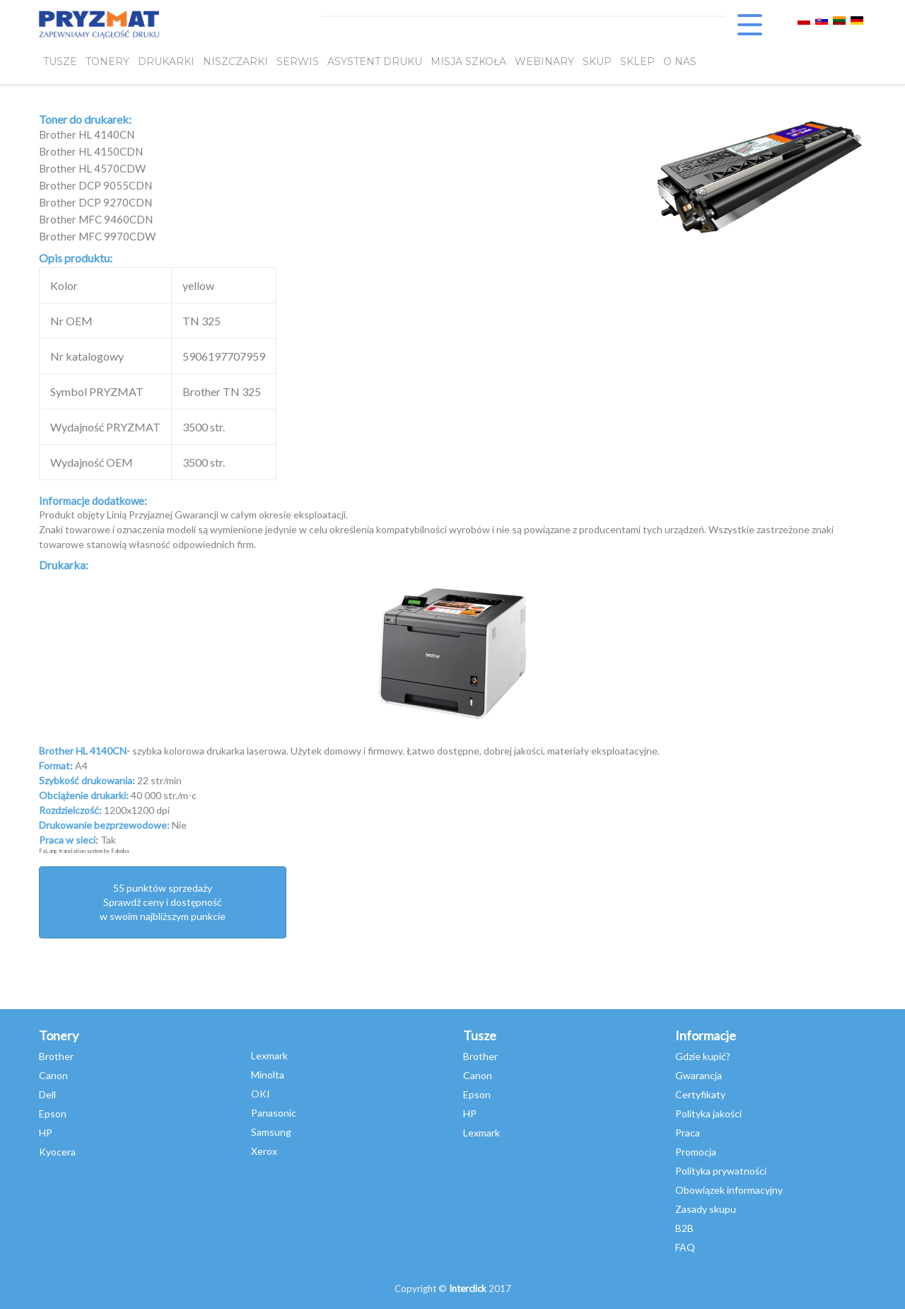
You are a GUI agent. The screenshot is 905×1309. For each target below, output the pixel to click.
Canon (53, 1075)
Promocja (695, 1152)
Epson (52, 1113)
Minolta (267, 1075)
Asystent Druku (374, 61)
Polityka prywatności (720, 1171)
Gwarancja (698, 1075)
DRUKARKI (166, 61)
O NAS (679, 61)
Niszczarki (235, 61)
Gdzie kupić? (702, 1056)
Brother (56, 1056)
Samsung (271, 1132)
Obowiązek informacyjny (729, 1190)
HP (45, 1133)
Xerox (264, 1151)
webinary (544, 61)
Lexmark (269, 1055)
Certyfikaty (700, 1094)
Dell (47, 1094)
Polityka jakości (708, 1113)
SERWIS (297, 61)
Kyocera (57, 1152)
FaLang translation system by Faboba (84, 850)
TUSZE (60, 61)
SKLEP (637, 61)
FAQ (685, 1247)
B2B (684, 1228)
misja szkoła (468, 61)
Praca (687, 1133)
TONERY (107, 61)
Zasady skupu (705, 1209)
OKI (260, 1094)
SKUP (597, 61)
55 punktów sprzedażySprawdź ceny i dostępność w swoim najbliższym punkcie (163, 902)
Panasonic (273, 1113)
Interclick (467, 1288)
